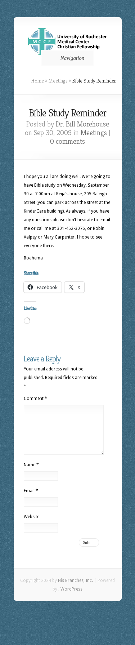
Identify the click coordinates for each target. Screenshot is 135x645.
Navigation (66, 58)
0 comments (67, 141)
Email (31, 499)
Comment (35, 398)
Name (31, 473)
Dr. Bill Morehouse (82, 124)
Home (37, 80)
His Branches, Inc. (75, 589)
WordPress (71, 597)
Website (31, 525)
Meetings (58, 80)
